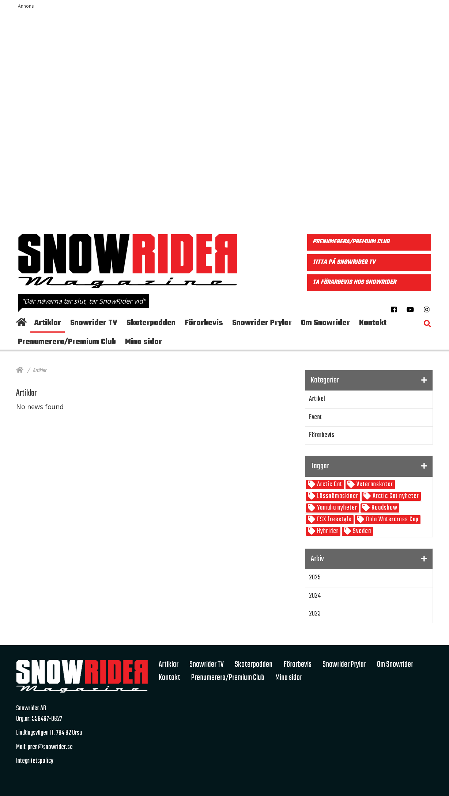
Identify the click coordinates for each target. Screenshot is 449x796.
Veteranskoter (374, 484)
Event (315, 417)
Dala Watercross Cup (392, 519)
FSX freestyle (334, 519)
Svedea (361, 531)
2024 (315, 596)
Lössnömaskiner (337, 496)
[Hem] (19, 371)
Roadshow (383, 508)
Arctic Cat (329, 484)
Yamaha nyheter (336, 508)
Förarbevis (321, 435)
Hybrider (327, 531)
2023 (315, 614)
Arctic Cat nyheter (395, 496)
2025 (315, 577)
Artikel (317, 399)
